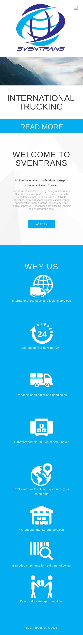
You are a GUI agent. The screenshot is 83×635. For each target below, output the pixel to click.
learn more (41, 224)
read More (41, 127)
